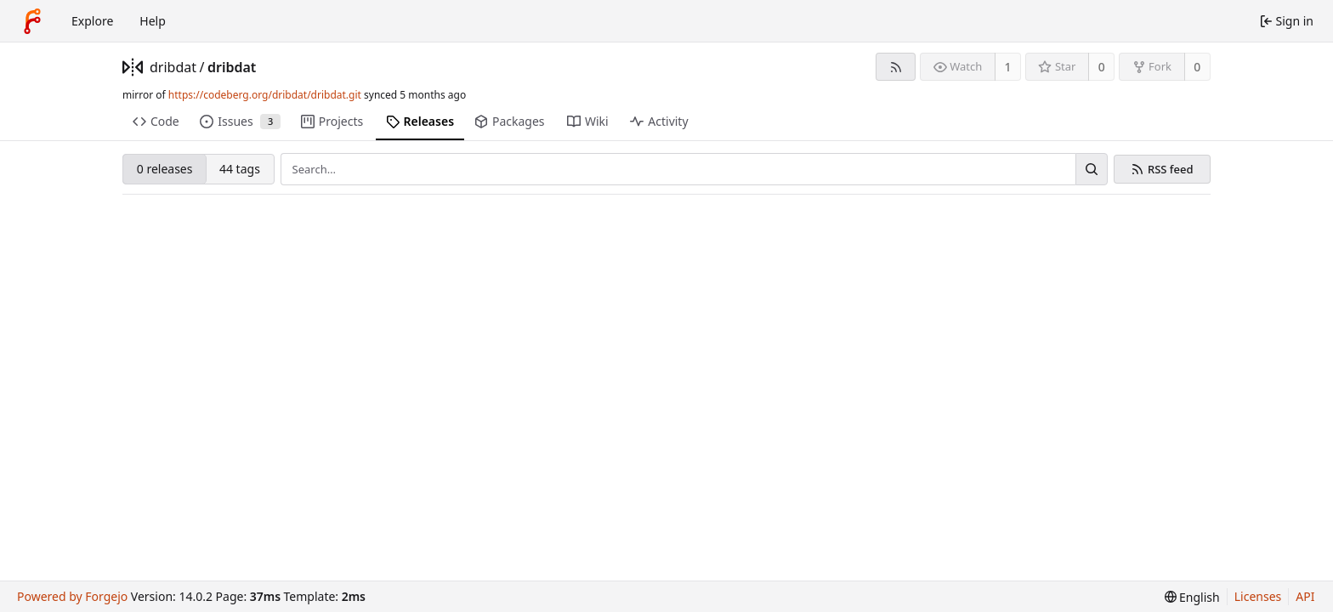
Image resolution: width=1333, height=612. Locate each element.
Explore (92, 21)
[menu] (1192, 597)
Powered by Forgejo (72, 596)
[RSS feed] (896, 67)
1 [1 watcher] (1008, 67)
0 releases (165, 169)
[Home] (32, 21)
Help (152, 21)
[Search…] (1091, 169)
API (1305, 596)
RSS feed (1171, 169)
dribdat (173, 67)
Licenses (1258, 596)
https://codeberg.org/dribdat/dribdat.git (264, 95)
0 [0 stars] (1101, 67)
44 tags (239, 169)
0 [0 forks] (1197, 67)
